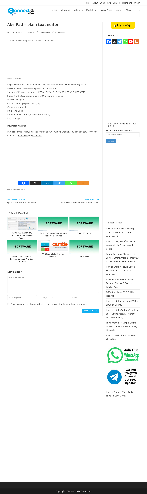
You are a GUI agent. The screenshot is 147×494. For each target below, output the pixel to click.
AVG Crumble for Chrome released (53, 255)
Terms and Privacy (131, 2)
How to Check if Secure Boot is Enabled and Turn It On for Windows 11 (120, 270)
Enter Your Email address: (119, 130)
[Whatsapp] (71, 183)
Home (87, 2)
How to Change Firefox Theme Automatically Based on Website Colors (121, 245)
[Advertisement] (53, 61)
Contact (116, 2)
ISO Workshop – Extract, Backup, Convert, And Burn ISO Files (22, 259)
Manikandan (45, 33)
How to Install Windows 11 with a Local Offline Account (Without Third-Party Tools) (122, 314)
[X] (35, 183)
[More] (83, 183)
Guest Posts (105, 2)
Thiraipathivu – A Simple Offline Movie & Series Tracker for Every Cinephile (121, 326)
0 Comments (60, 33)
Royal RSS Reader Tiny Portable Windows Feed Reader (22, 235)
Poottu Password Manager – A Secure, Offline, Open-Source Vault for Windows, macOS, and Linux (122, 258)
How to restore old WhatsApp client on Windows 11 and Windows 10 (120, 232)
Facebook (36, 135)
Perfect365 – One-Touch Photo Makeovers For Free (53, 234)
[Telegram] (59, 183)
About (95, 2)
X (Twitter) (22, 135)
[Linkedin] (47, 183)
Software (30, 33)
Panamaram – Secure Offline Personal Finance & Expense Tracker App (119, 283)
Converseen (84, 256)
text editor (21, 190)
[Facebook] (23, 183)
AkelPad (14, 190)
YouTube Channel (60, 131)
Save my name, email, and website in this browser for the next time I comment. (49, 304)
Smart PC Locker (84, 233)
